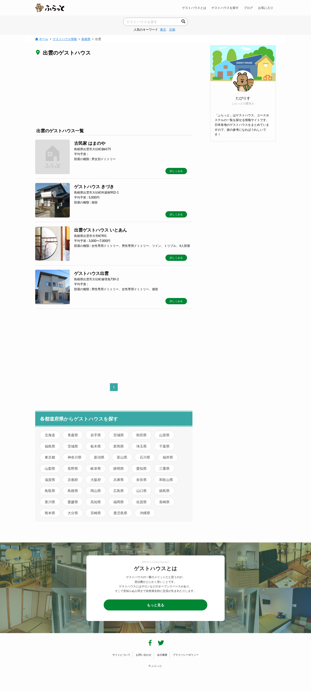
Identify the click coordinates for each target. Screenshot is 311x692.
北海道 (50, 435)
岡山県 (95, 491)
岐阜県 (95, 468)
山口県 (141, 491)
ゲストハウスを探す (225, 7)
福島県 (50, 446)
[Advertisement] (113, 91)
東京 (163, 29)
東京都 (50, 457)
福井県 (168, 457)
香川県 (50, 502)
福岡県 (118, 502)
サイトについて (121, 654)
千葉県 (164, 446)
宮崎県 (95, 513)
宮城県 (118, 435)
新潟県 (99, 457)
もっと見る (155, 605)
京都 (172, 29)
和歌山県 (166, 480)
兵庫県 (118, 480)
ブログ (248, 7)
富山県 (122, 457)
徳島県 (164, 491)
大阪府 (95, 480)
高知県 (95, 502)
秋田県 (141, 435)
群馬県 (118, 446)
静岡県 (118, 468)
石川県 (145, 457)
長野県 (73, 468)
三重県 (164, 468)
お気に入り (265, 7)
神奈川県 (74, 457)
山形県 (164, 435)
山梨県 (50, 468)
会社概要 (162, 654)
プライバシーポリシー (186, 654)
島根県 (73, 491)
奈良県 (141, 480)
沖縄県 (145, 513)
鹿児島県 (120, 513)
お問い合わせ (143, 654)
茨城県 (73, 446)
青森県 (73, 435)
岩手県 (95, 435)
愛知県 (141, 468)
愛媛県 (73, 502)
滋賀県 (50, 480)
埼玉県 (141, 446)
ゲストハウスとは (194, 7)
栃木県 (95, 446)
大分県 (73, 513)
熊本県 (50, 513)
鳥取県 (50, 491)
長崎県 (164, 502)
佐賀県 (141, 502)
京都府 (73, 480)
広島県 (118, 491)
